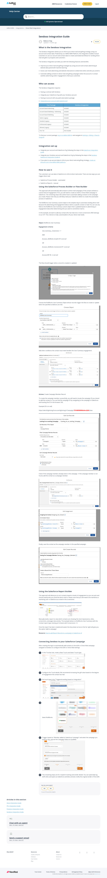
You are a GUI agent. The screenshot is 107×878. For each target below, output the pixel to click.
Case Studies (34, 859)
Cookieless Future (71, 4)
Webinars (33, 857)
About (58, 852)
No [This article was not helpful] (50, 788)
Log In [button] (97, 4)
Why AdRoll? (10, 852)
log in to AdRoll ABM (64, 135)
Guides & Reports (35, 854)
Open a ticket (87, 3)
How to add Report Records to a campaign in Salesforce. (63, 633)
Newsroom (58, 857)
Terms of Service (50, 872)
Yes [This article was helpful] (44, 788)
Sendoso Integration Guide (15, 812)
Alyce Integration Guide (14, 803)
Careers (58, 859)
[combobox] (53, 16)
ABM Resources (57, 4)
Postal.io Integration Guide (15, 809)
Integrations (20, 28)
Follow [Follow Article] (97, 41)
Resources (34, 852)
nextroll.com (97, 874)
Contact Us (58, 854)
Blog (32, 861)
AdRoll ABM (10, 28)
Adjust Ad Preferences (94, 872)
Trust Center (38, 872)
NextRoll (12, 872)
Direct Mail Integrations (33, 28)
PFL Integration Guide (13, 806)
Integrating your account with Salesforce (53, 101)
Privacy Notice (63, 872)
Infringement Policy (77, 872)
